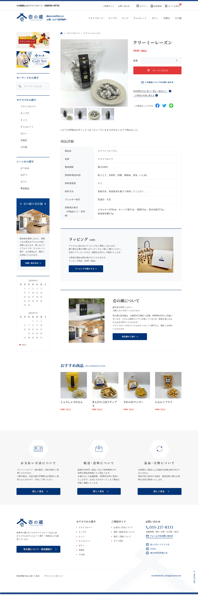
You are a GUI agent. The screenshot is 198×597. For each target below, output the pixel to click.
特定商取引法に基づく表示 (28, 576)
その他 (178, 18)
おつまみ (24, 168)
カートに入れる (157, 70)
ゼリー (155, 18)
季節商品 (24, 188)
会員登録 (158, 6)
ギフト (23, 182)
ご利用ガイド (108, 6)
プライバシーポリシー (53, 576)
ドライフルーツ (95, 18)
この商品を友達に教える (144, 95)
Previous (65, 73)
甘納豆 (166, 18)
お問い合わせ (124, 6)
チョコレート (140, 18)
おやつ (23, 175)
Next (124, 73)
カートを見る (174, 6)
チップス (112, 18)
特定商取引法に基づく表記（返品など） (150, 91)
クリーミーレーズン (92, 33)
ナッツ (125, 18)
